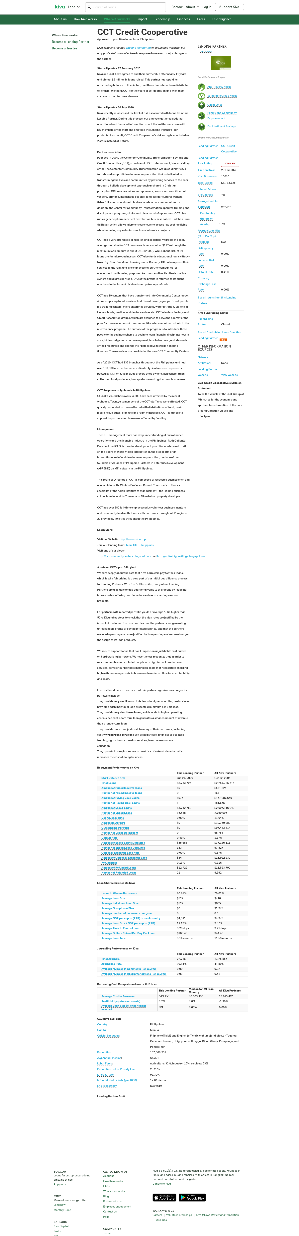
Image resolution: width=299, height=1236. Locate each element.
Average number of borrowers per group (127, 913)
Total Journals (110, 959)
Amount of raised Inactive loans (121, 788)
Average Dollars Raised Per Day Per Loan (127, 933)
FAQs (106, 1186)
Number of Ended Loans (116, 813)
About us (60, 19)
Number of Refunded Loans (118, 872)
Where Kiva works (117, 19)
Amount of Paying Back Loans (120, 798)
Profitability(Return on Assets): (207, 219)
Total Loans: (205, 183)
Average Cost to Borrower (118, 996)
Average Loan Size (113, 898)
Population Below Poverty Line (116, 1069)
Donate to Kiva (161, 1183)
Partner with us (112, 1201)
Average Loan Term (113, 938)
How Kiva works (85, 19)
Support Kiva (229, 7)
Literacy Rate (105, 1074)
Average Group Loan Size (117, 908)
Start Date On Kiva (113, 778)
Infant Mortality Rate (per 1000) (117, 1080)
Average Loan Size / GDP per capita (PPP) (128, 923)
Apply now (60, 1184)
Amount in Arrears (113, 823)
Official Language (108, 1035)
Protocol (59, 1231)
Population (104, 1052)
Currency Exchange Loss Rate (120, 852)
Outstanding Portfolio (115, 828)
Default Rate (109, 837)
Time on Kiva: (206, 170)
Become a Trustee (64, 48)
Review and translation (225, 1215)
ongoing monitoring (138, 47)
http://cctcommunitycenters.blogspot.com (124, 556)
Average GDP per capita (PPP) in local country (130, 918)
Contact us (110, 1211)
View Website (229, 375)
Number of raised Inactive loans (121, 793)
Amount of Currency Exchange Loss (124, 857)
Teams (107, 1233)
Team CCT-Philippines (140, 545)
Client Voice (214, 104)
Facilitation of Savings (221, 126)
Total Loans (108, 783)
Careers (157, 1215)
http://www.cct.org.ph (133, 539)
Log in (207, 7)
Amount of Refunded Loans (118, 867)
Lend (74, 7)
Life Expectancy (107, 1086)
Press (201, 19)
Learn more (206, 51)
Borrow (177, 7)
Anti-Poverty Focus (219, 86)
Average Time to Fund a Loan (120, 928)
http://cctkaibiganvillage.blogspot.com (181, 556)
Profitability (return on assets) (120, 1001)
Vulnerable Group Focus (222, 95)
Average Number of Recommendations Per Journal (133, 974)
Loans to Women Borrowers (119, 893)
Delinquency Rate (112, 818)
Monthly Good (62, 1210)
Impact (142, 19)
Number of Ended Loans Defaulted (123, 847)
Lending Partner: (208, 146)
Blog (106, 1196)
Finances (183, 19)
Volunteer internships (179, 1215)
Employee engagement (117, 1206)
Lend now (59, 1205)
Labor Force (104, 1063)
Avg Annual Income (109, 1058)
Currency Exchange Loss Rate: (207, 284)
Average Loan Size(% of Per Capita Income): (209, 236)
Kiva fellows (203, 1215)
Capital (102, 1030)
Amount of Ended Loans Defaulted (123, 842)
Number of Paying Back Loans (120, 803)
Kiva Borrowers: (208, 176)
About (192, 7)
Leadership (162, 19)
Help (106, 1216)
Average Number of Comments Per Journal (128, 969)
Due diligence (221, 19)
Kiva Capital (61, 1226)
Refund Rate (109, 862)
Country (102, 1024)
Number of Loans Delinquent (119, 833)
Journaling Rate (111, 964)
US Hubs (161, 1220)
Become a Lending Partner (70, 42)
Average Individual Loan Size (120, 903)
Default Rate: (206, 272)
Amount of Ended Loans (116, 808)
